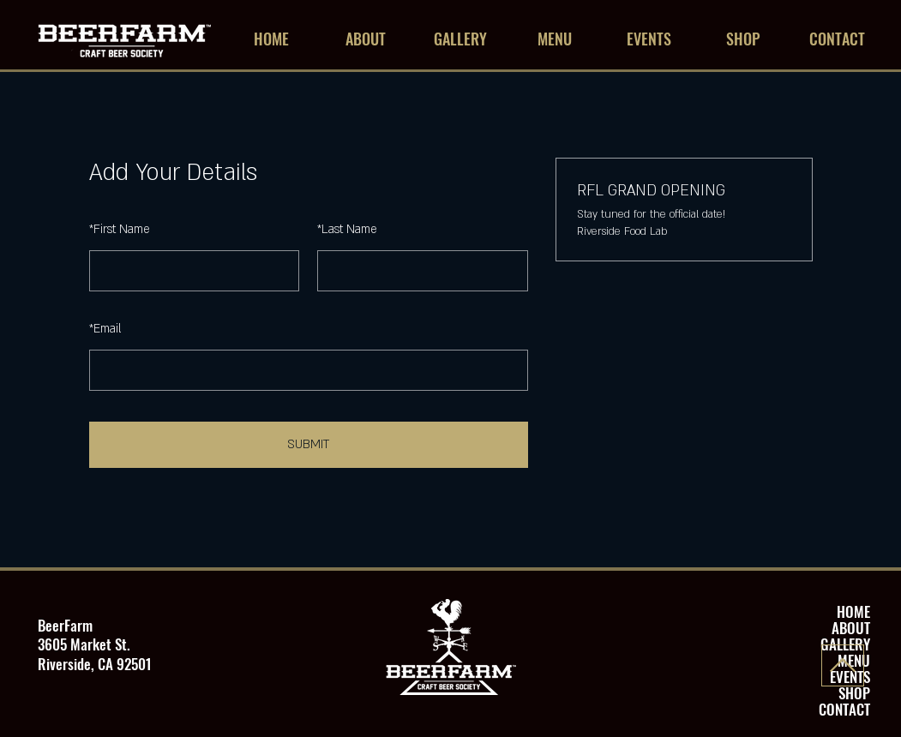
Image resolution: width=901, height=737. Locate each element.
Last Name (347, 229)
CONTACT (844, 709)
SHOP (854, 693)
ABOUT (851, 628)
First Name (119, 229)
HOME (853, 611)
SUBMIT (308, 444)
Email (105, 329)
